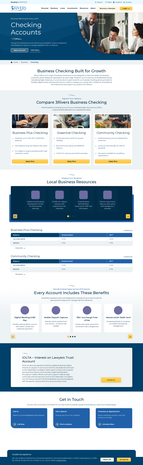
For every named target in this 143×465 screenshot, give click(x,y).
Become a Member (107, 8)
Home (15, 62)
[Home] (19, 8)
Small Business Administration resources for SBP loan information (83, 205)
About (93, 8)
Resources (84, 8)
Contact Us (111, 367)
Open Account (19, 50)
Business (54, 8)
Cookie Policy (61, 460)
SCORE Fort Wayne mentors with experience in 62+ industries (59, 205)
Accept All (124, 459)
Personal (44, 8)
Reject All (107, 459)
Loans (62, 8)
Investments (72, 8)
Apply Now (30, 161)
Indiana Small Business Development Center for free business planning (35, 205)
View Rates (35, 50)
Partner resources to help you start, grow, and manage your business (107, 205)
